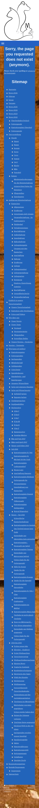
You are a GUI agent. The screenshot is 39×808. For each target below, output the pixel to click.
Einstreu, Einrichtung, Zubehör (22, 285)
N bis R (17, 425)
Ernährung (18, 211)
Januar (11, 100)
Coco (16, 155)
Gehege (17, 266)
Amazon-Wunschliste (20, 383)
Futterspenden (17, 356)
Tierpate (12, 103)
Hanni (16, 141)
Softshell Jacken (20, 394)
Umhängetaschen (18, 401)
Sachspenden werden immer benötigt (22, 734)
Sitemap (6, 787)
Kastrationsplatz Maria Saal (24, 612)
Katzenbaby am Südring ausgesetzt (23, 631)
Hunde (14, 138)
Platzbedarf (18, 224)
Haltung (17, 259)
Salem (16, 743)
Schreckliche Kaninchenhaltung (21, 520)
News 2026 (13, 93)
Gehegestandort (20, 269)
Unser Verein (16, 321)
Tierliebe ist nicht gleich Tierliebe (23, 617)
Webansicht (31, 787)
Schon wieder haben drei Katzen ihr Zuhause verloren (24, 715)
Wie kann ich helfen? (17, 349)
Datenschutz (14, 774)
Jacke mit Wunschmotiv (20, 390)
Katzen (14, 176)
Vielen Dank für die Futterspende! (21, 561)
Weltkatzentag (19, 684)
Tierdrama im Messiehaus (24, 702)
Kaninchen (15, 204)
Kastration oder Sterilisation (22, 311)
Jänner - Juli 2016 (18, 515)
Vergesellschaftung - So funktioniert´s (23, 219)
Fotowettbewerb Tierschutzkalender (21, 689)
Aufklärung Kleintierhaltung (20, 200)
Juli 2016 (14, 449)
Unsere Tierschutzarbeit (20, 307)
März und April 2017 (19, 442)
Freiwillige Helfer (21, 339)
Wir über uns (14, 318)
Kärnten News (19, 663)
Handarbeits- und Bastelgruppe (18, 378)
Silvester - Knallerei (22, 650)
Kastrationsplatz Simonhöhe (20, 586)
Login (33, 785)
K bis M (17, 421)
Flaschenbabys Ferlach (20, 121)
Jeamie (16, 159)
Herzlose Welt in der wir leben (23, 727)
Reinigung (18, 280)
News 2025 (13, 107)
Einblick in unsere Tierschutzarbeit (16, 302)
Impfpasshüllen (17, 404)
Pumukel (17, 172)
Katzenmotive (19, 432)
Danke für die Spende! (22, 581)
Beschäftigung (19, 231)
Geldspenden (16, 366)
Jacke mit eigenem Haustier (22, 387)
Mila (15, 169)
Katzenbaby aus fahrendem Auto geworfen (24, 537)
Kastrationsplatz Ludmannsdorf (20, 464)
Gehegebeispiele (20, 245)
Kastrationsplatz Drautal (23, 494)
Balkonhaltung (19, 242)
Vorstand (17, 328)
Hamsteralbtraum (21, 747)
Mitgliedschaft (17, 363)
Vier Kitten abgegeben (23, 626)
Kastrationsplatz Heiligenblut (20, 506)
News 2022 (13, 117)
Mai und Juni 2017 (18, 439)
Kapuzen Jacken (20, 397)
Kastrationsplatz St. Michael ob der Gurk (22, 458)
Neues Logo (18, 470)
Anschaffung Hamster (22, 473)
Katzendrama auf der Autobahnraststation (22, 696)
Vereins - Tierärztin (16, 345)
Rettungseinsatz (20, 753)
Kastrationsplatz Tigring (23, 549)
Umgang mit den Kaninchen (20, 250)
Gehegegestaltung (21, 273)
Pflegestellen (19, 193)
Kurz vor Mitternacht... (23, 622)
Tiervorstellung (15, 134)
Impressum (15, 771)
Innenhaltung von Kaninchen (21, 489)
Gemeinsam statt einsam (23, 214)
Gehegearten (19, 276)
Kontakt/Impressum (17, 767)
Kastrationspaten (18, 352)
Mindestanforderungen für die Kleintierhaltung (23, 181)
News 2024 (13, 110)
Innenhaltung (19, 238)
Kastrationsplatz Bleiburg (24, 477)
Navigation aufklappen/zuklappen (19, 43)
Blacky (16, 166)
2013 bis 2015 (16, 643)
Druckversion (9, 785)
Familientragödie (20, 740)
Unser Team (16, 325)
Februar (12, 96)
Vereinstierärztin (20, 332)
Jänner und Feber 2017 (20, 446)
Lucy (16, 162)
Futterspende (16, 124)
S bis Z (16, 428)
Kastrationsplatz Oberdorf (21, 127)
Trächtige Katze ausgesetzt (24, 722)
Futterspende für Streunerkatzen (20, 482)
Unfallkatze (18, 757)
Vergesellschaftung (21, 297)
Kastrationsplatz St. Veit (23, 453)
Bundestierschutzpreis (23, 670)
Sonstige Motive (20, 435)
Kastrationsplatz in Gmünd (24, 525)
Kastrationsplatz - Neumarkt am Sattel (22, 544)
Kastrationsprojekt (21, 750)
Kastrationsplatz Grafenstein (20, 599)
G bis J (16, 418)
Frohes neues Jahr (21, 646)
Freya (16, 152)
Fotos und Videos (18, 314)
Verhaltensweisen (21, 228)
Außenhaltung (19, 235)
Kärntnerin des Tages (22, 674)
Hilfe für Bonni (20, 567)
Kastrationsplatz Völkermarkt (20, 499)
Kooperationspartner (17, 764)
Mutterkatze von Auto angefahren (22, 707)
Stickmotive (16, 408)
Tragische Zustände (21, 667)
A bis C (16, 411)
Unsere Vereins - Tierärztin (22, 342)
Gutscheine (15, 370)
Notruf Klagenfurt (21, 511)
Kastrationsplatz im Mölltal (21, 606)
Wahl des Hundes (21, 677)
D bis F (16, 415)
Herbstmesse (19, 681)
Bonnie (17, 148)
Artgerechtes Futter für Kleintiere (23, 188)
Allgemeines (19, 207)
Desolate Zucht (20, 760)
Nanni (16, 145)
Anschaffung (19, 255)
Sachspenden (16, 359)
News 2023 (13, 114)
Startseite (12, 89)
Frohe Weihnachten (22, 653)
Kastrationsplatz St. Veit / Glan (24, 592)
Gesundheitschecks (21, 294)
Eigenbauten (19, 197)
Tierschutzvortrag (21, 657)
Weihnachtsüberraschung (24, 660)
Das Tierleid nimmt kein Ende (23, 530)
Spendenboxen (17, 373)
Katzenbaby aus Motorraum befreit (21, 554)
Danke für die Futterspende (19, 572)
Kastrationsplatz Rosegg (23, 577)
